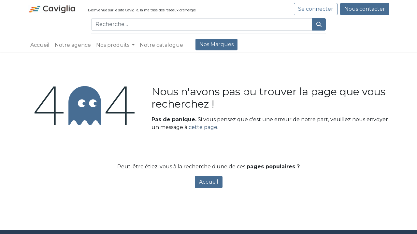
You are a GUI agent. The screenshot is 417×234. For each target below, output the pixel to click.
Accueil (208, 182)
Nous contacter (364, 9)
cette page (203, 127)
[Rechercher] (319, 24)
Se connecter (315, 9)
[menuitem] (40, 45)
